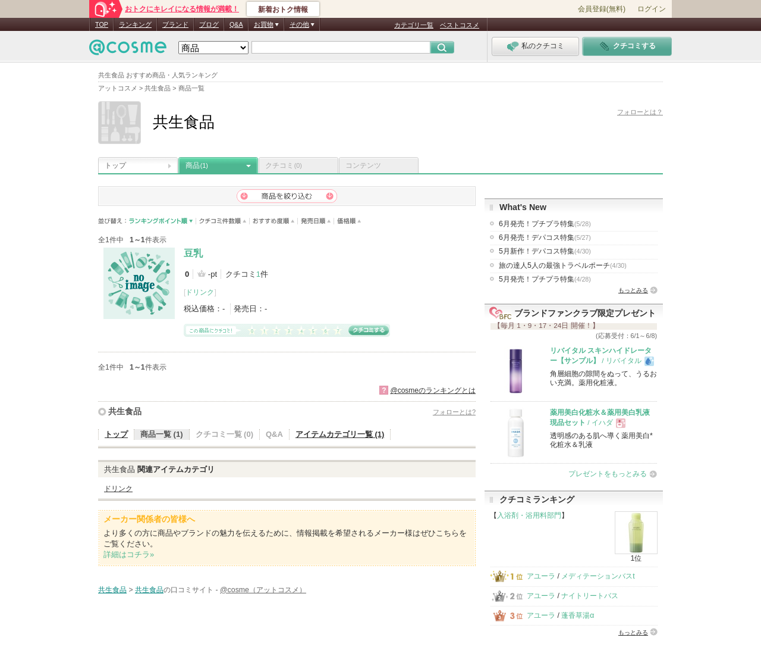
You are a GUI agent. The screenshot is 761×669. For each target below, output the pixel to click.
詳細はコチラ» (128, 554)
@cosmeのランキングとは (433, 390)
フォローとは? (454, 411)
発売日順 (316, 221)
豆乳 (193, 253)
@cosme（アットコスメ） (263, 590)
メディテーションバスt (597, 576)
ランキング (135, 24)
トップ (115, 165)
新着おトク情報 (283, 9)
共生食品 (124, 411)
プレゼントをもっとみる (607, 474)
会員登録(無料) (601, 9)
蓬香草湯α (577, 615)
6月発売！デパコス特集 (545, 237)
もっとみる (633, 290)
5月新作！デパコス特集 (545, 251)
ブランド (175, 24)
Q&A (236, 24)
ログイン (651, 9)
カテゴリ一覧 (413, 25)
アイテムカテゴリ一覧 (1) (340, 434)
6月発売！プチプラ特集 (545, 224)
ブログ (209, 24)
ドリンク (199, 292)
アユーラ (541, 576)
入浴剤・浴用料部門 (529, 515)
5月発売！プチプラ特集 (545, 279)
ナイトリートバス (589, 596)
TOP (101, 24)
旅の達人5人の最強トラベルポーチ (563, 265)
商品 (196, 165)
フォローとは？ (640, 111)
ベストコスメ (459, 25)
